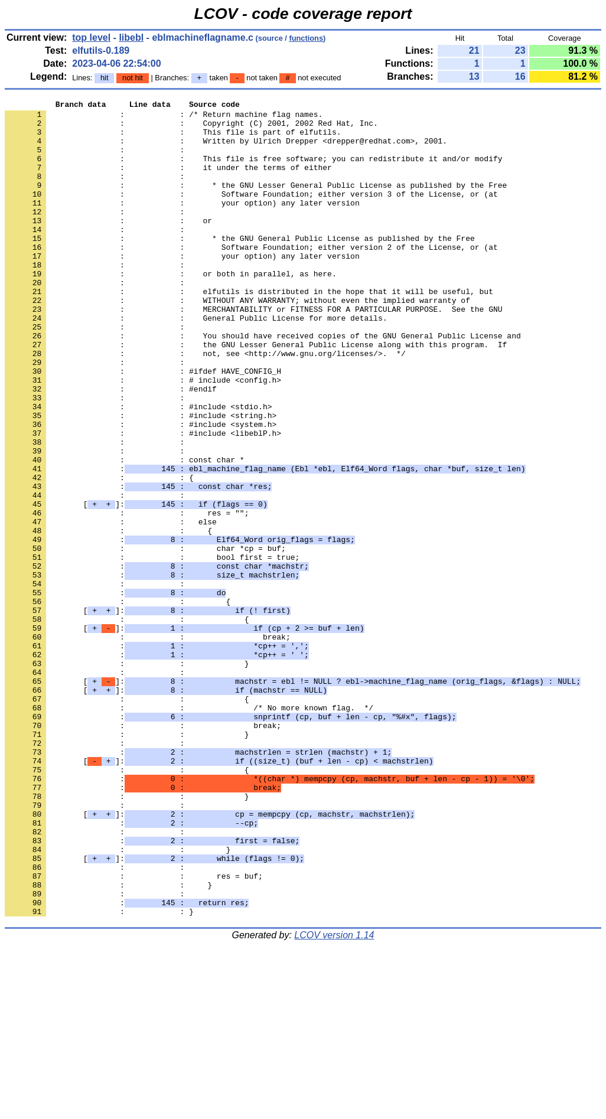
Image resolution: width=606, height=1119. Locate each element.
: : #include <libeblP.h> (143, 500)
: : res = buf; (134, 1031)
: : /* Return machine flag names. (163, 117)
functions (306, 38)
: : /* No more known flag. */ (189, 829)
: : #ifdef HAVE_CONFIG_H (143, 425)
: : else (111, 606)
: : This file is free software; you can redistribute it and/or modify (253, 170)
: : (97, 160)
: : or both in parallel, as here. (171, 309)
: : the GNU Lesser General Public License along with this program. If (256, 394)
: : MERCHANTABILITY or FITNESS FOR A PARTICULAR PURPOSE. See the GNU (253, 351)
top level (91, 37)
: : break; (148, 744)
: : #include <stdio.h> (138, 468)
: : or (108, 245)
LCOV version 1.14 (334, 1098)
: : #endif (111, 447)
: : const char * (125, 532)
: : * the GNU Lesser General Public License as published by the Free (256, 202)
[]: (136, 585)
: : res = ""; (127, 596)
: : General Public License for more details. (196, 362)
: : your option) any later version (182, 223)
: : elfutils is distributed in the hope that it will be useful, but (249, 330)
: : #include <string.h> (140, 479)
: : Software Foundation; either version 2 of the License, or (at (251, 277)
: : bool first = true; (152, 649)
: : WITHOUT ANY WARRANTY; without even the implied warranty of (237, 340)
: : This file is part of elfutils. (173, 138)
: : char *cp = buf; (145, 638)
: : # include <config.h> (143, 436)
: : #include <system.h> (140, 489)
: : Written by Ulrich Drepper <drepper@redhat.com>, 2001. (226, 149)
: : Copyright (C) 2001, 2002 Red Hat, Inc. (191, 128)
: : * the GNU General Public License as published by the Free (240, 266)
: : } (127, 776)
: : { (99, 553)
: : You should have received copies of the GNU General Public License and (263, 383)
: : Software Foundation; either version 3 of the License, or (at (251, 213)
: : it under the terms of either (168, 181)
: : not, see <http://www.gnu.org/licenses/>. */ (205, 404)
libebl (131, 37)
